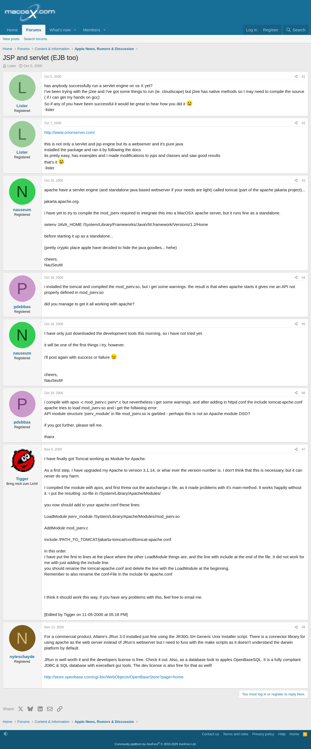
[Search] (295, 30)
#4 (303, 278)
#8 (303, 627)
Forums (33, 29)
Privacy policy (263, 734)
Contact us (210, 734)
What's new (60, 29)
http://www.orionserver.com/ (69, 132)
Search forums (35, 39)
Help (282, 734)
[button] (75, 30)
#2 (303, 123)
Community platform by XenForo (156, 744)
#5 (303, 324)
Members (91, 29)
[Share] (296, 77)
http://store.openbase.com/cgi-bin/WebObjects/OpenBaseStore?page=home (113, 677)
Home (12, 29)
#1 (303, 77)
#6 (303, 393)
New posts (11, 39)
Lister (11, 66)
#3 (303, 181)
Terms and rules (235, 734)
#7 (303, 449)
